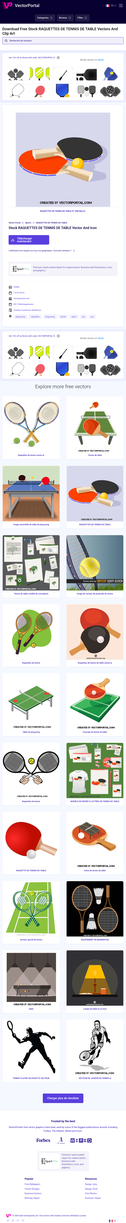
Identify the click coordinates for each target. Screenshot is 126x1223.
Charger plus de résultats (63, 1098)
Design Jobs (91, 1184)
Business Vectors (33, 1193)
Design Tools (91, 1189)
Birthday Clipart (32, 1198)
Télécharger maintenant (21, 240)
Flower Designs (32, 1189)
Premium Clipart (93, 1198)
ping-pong (20, 316)
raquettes (35, 316)
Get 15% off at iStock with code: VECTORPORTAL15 (32, 57)
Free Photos (91, 1193)
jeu (83, 316)
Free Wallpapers (32, 1184)
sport (74, 316)
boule (63, 316)
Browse (65, 17)
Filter (82, 17)
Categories (45, 17)
